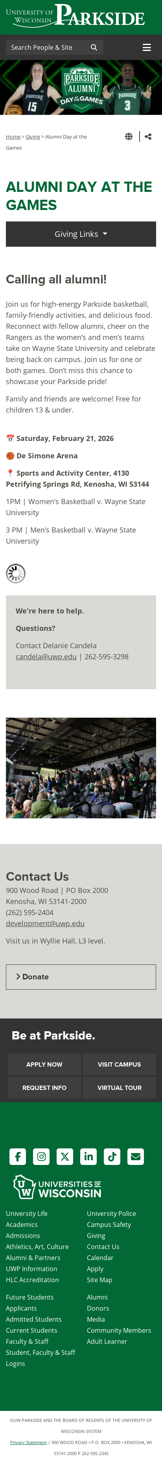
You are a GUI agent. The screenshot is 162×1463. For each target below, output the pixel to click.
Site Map (99, 1279)
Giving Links (77, 234)
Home (13, 136)
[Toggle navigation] (147, 47)
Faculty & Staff (27, 1341)
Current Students (31, 1330)
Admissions (23, 1235)
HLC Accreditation (32, 1279)
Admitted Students (34, 1319)
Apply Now (44, 1065)
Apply (95, 1268)
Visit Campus (119, 1065)
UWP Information (31, 1268)
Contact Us (103, 1246)
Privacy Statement (28, 1442)
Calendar (100, 1257)
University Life (27, 1213)
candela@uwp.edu (46, 656)
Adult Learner (107, 1341)
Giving (33, 136)
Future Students (30, 1297)
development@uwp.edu (45, 923)
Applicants (21, 1308)
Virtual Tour (120, 1088)
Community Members (119, 1330)
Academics (22, 1224)
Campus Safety (109, 1224)
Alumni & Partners (33, 1257)
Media (96, 1319)
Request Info (44, 1088)
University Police (111, 1213)
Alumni (97, 1297)
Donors (98, 1308)
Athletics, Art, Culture (37, 1246)
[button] (130, 136)
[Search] (45, 47)
